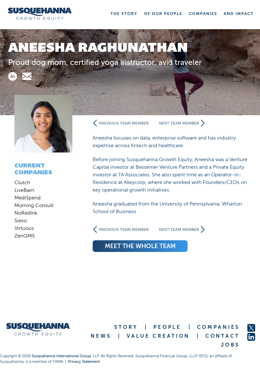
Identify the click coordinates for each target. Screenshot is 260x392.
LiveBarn (24, 190)
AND (239, 13)
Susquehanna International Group (61, 356)
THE (123, 13)
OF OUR (163, 13)
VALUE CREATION (158, 335)
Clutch (22, 182)
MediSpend (27, 198)
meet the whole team (140, 246)
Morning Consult (34, 205)
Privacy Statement (84, 361)
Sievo (20, 220)
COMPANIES (218, 327)
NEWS (101, 335)
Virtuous (24, 228)
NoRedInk (25, 213)
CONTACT (222, 335)
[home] (40, 14)
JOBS (230, 344)
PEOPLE (167, 327)
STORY (126, 327)
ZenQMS (24, 236)
